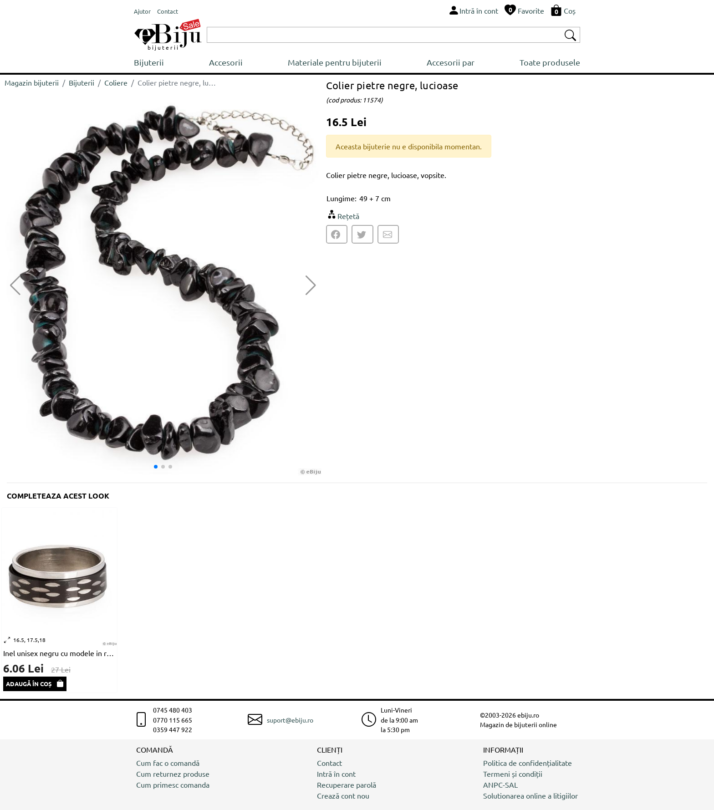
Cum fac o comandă (167, 762)
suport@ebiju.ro (290, 720)
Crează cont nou (343, 795)
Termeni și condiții (512, 773)
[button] (311, 285)
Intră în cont (336, 773)
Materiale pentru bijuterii (335, 62)
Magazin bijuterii (32, 82)
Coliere (116, 82)
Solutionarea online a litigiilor (530, 795)
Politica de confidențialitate (527, 762)
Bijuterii (149, 62)
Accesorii (226, 62)
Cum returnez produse (172, 773)
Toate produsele (550, 62)
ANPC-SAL (500, 784)
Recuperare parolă (346, 784)
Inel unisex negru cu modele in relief (59, 652)
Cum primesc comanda (172, 784)
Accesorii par (450, 62)
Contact (329, 762)
